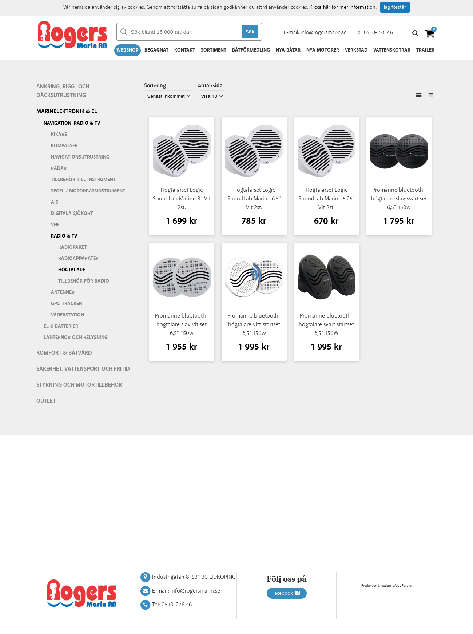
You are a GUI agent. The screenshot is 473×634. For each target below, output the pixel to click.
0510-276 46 (378, 32)
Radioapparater (78, 258)
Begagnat (156, 50)
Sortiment (213, 50)
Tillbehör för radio (83, 281)
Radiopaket (72, 247)
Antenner (63, 292)
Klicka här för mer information (342, 7)
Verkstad (356, 50)
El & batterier (61, 326)
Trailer (425, 50)
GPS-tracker (66, 303)
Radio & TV (64, 236)
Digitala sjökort (72, 213)
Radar (59, 168)
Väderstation (67, 315)
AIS (54, 202)
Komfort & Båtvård (64, 353)
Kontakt (184, 50)
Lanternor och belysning (76, 337)
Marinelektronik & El (66, 111)
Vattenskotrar (391, 50)
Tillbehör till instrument (83, 179)
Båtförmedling (251, 50)
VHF (55, 224)
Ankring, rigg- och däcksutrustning (62, 91)
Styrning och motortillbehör (79, 385)
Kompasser (64, 145)
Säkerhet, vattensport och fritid (83, 369)
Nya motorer (322, 50)
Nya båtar (288, 50)
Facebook (286, 593)
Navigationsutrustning (80, 157)
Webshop (127, 50)
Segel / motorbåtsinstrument (88, 191)
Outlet (46, 401)
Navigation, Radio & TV (72, 123)
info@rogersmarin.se (323, 32)
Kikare (59, 134)
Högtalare (71, 270)
